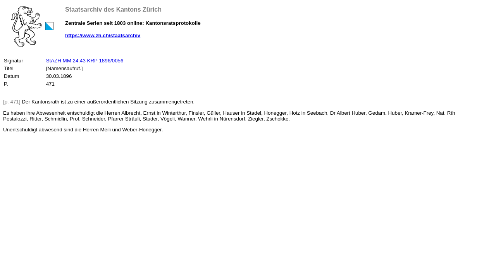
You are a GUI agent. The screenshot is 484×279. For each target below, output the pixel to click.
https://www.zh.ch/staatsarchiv (102, 35)
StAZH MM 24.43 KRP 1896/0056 (85, 61)
